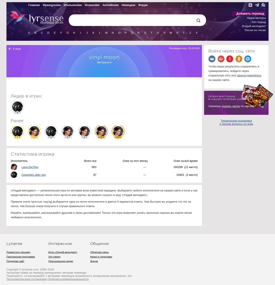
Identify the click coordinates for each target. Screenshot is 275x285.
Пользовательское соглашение (26, 279)
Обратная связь (99, 252)
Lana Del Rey (29, 167)
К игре (17, 48)
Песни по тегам (255, 30)
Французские (52, 5)
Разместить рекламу (18, 252)
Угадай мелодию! (254, 26)
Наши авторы (256, 18)
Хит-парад (259, 22)
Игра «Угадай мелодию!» (62, 252)
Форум (143, 5)
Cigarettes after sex (33, 174)
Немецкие (128, 5)
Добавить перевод (250, 13)
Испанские (92, 5)
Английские (110, 5)
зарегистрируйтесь (249, 75)
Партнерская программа (20, 256)
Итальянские (73, 5)
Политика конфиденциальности (68, 279)
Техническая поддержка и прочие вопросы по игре (236, 122)
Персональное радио (60, 261)
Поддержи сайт (15, 261)
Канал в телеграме (101, 256)
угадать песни (231, 106)
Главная (34, 5)
